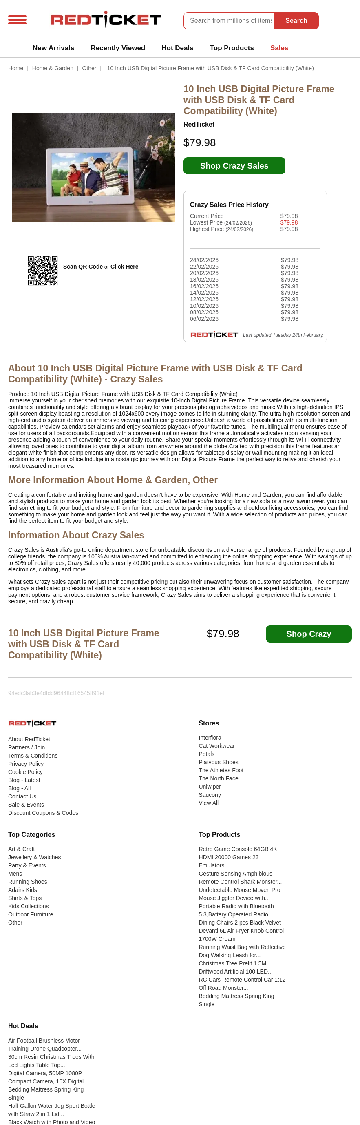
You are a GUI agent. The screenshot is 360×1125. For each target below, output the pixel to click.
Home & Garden (52, 68)
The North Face (218, 778)
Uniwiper (210, 786)
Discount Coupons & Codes (43, 812)
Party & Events (27, 865)
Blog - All (19, 788)
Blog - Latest (24, 780)
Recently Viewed (118, 48)
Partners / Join (26, 747)
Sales (279, 48)
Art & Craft (21, 849)
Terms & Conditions (32, 755)
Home (15, 68)
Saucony (210, 795)
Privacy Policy (26, 763)
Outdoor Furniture (30, 914)
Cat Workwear (216, 746)
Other (89, 68)
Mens (15, 873)
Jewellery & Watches (34, 857)
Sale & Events (26, 804)
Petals (206, 754)
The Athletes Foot (221, 770)
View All (209, 803)
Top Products (232, 48)
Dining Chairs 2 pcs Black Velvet (240, 922)
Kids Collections (28, 906)
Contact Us (22, 796)
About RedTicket (29, 739)
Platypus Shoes (218, 762)
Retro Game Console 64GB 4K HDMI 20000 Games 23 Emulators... (238, 857)
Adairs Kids (22, 890)
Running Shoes (27, 881)
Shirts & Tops (25, 898)
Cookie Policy (25, 772)
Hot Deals (177, 48)
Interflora (210, 737)
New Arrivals (53, 48)
